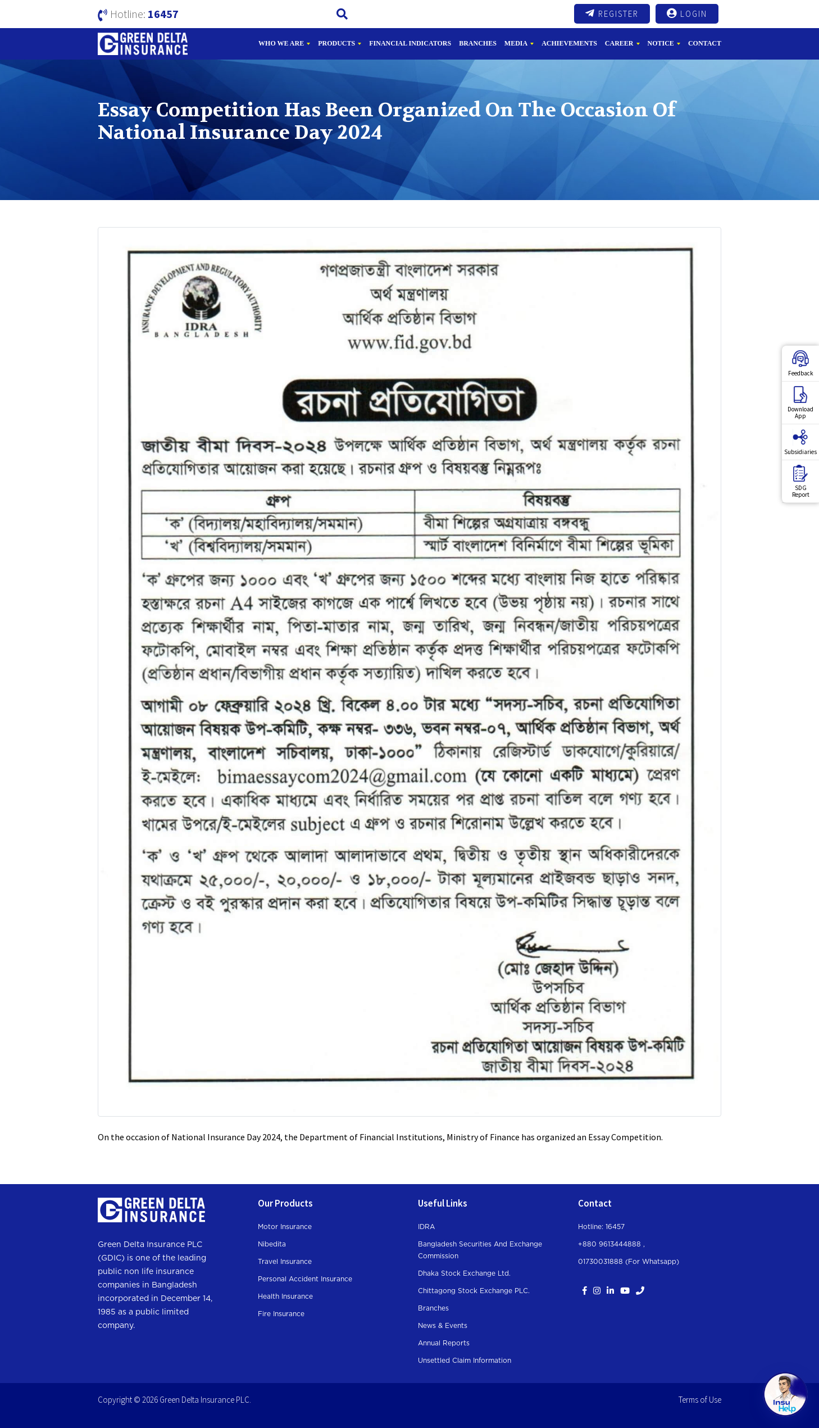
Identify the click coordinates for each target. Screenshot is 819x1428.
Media (515, 43)
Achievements (569, 43)
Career (619, 43)
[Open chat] (785, 1394)
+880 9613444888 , (611, 1244)
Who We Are (281, 43)
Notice (661, 43)
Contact (704, 43)
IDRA (426, 1226)
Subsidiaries (800, 442)
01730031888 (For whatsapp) (628, 1261)
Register (612, 13)
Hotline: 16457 (601, 1226)
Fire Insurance (281, 1314)
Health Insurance (285, 1296)
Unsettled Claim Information (464, 1360)
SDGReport (800, 481)
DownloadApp (800, 403)
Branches (478, 43)
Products (336, 43)
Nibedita (272, 1244)
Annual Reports (444, 1343)
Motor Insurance (285, 1226)
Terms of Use (700, 1399)
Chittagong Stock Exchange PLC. (474, 1291)
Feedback (800, 363)
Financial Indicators (410, 43)
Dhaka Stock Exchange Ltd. (464, 1273)
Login (687, 13)
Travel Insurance (285, 1261)
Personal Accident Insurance (305, 1279)
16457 (163, 14)
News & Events (442, 1325)
